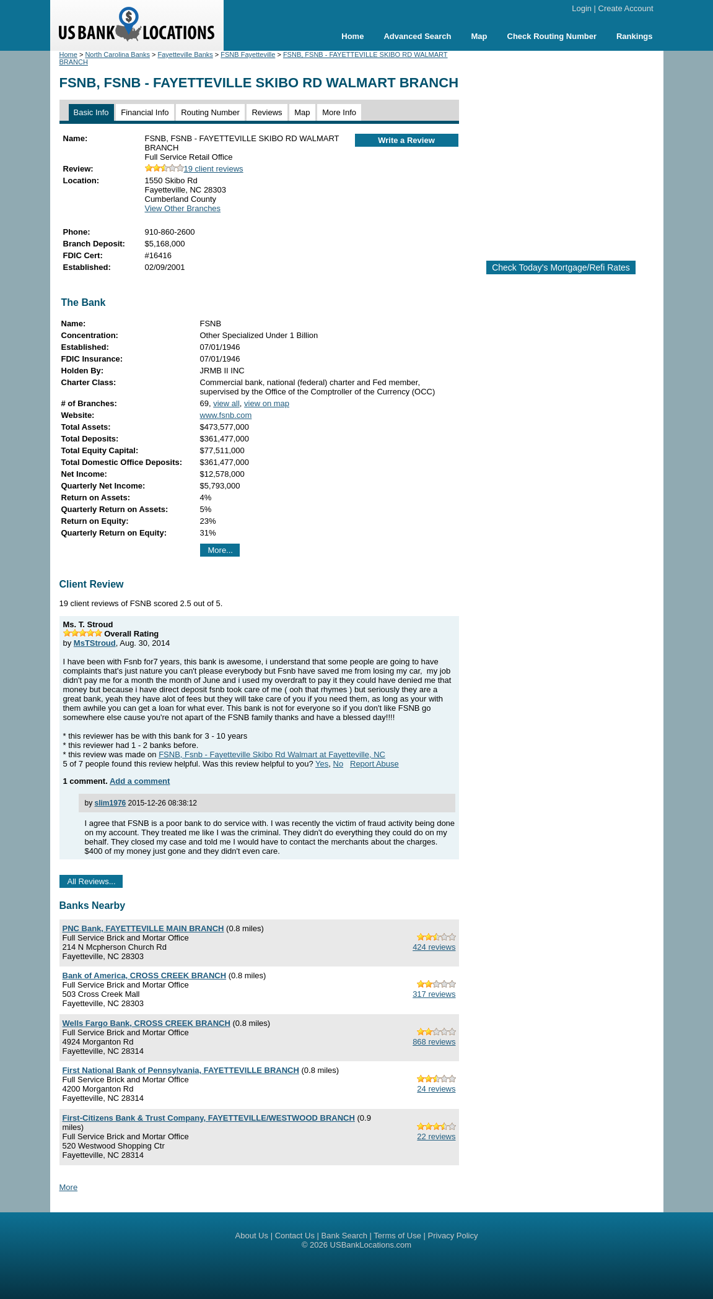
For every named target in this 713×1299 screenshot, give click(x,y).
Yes (321, 763)
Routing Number (210, 112)
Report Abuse (374, 763)
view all (226, 403)
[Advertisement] (572, 150)
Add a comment (140, 781)
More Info (339, 112)
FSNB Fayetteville (248, 54)
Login (582, 8)
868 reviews (434, 1041)
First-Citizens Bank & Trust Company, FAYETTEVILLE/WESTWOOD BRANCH (209, 1118)
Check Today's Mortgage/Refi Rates (561, 267)
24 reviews (436, 1088)
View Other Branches (183, 208)
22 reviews (436, 1136)
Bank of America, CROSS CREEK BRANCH (145, 975)
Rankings (634, 36)
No (338, 763)
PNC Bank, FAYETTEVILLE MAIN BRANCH (143, 928)
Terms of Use (397, 1235)
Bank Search (344, 1235)
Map (479, 36)
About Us (251, 1235)
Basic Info (91, 112)
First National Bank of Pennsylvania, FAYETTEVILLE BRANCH (181, 1070)
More (68, 1187)
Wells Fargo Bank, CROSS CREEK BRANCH (146, 1023)
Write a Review (406, 140)
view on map (266, 403)
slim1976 (110, 803)
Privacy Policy (453, 1235)
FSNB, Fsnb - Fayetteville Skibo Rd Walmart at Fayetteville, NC (272, 754)
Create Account (626, 8)
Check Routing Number (552, 36)
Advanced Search (417, 36)
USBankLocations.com (371, 1244)
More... (220, 550)
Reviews (267, 112)
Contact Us (295, 1235)
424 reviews (434, 947)
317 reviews (434, 994)
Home (352, 36)
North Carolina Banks (117, 54)
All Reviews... (92, 881)
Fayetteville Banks (185, 54)
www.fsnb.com (226, 415)
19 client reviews (194, 168)
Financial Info (144, 112)
